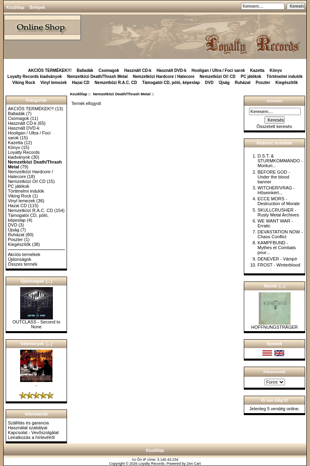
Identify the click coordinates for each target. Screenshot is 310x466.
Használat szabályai (27, 427)
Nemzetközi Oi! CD (218, 76)
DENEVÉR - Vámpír (277, 258)
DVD (209, 82)
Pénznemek (274, 371)
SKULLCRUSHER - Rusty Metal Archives (278, 212)
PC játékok (251, 76)
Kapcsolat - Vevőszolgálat (33, 432)
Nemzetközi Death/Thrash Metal (122, 94)
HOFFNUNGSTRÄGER (274, 325)
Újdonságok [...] (36, 281)
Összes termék (22, 264)
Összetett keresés (274, 126)
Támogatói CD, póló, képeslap (171, 82)
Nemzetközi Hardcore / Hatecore (164, 76)
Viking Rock (23, 82)
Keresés (274, 101)
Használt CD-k (137, 70)
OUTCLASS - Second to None (37, 322)
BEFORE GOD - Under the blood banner (274, 177)
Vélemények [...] (36, 344)
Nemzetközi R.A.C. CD (115, 82)
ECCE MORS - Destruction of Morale (279, 201)
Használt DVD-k (171, 70)
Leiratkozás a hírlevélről (31, 437)
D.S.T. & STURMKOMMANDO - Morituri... (280, 160)
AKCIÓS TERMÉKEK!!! (49, 70)
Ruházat (243, 82)
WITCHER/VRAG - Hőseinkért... (276, 190)
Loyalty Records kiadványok (34, 76)
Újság (224, 82)
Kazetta (257, 70)
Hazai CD (80, 82)
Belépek (37, 7)
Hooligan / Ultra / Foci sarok (218, 70)
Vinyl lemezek (53, 82)
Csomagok (108, 70)
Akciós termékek (24, 254)
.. (36, 382)
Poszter (263, 82)
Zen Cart (194, 464)
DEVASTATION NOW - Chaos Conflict (280, 234)
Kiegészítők (286, 82)
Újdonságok (19, 259)
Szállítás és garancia (28, 422)
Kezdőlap (15, 7)
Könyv (276, 70)
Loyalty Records (151, 464)
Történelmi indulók (284, 76)
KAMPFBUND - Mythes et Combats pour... (277, 247)
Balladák (85, 70)
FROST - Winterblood (279, 264)
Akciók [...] (274, 286)
